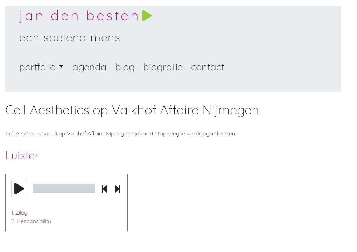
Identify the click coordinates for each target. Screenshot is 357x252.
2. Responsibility (31, 221)
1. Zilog (19, 213)
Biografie (163, 67)
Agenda (89, 67)
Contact (207, 67)
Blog (125, 67)
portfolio (37, 67)
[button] (19, 188)
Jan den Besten (79, 16)
